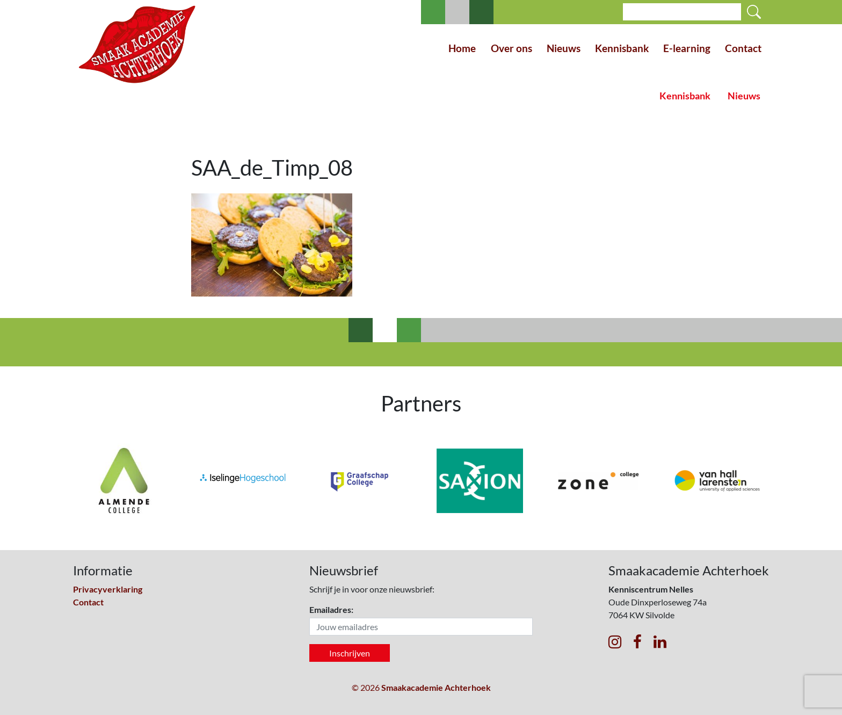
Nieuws (563, 48)
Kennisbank (622, 48)
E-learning (686, 48)
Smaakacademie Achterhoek (436, 687)
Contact (743, 48)
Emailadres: (331, 609)
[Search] (682, 11)
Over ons (511, 48)
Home (462, 48)
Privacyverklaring (107, 589)
